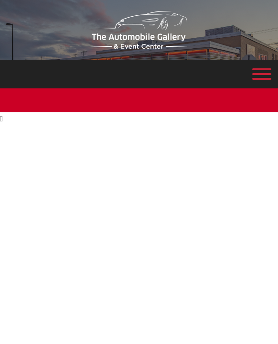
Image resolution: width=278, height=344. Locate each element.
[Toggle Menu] (261, 74)
